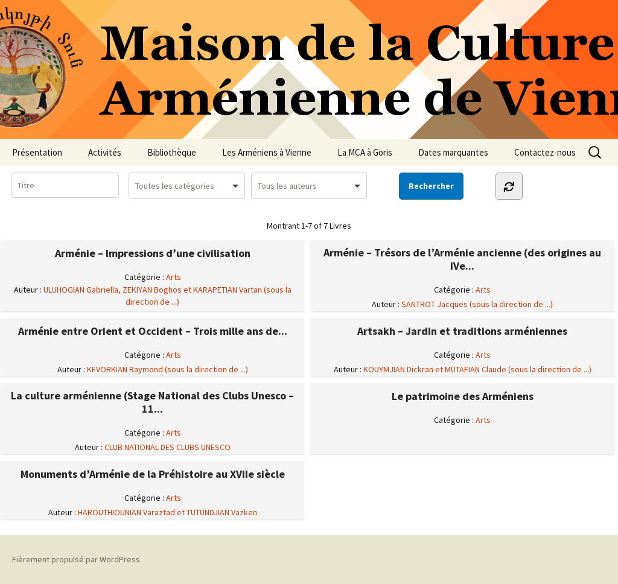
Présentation (37, 152)
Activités (104, 152)
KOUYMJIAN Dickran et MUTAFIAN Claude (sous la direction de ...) (477, 369)
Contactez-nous (545, 152)
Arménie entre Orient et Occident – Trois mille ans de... (152, 331)
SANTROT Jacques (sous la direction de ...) (477, 304)
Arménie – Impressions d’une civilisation (152, 253)
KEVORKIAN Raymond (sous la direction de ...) (167, 369)
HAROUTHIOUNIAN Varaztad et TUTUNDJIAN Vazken (167, 512)
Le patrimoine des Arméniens (463, 396)
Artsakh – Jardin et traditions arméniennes (462, 331)
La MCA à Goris (364, 152)
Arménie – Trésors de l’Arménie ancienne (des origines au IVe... (462, 259)
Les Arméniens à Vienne (266, 152)
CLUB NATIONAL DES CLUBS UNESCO (167, 447)
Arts (173, 276)
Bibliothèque (171, 152)
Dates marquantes (453, 152)
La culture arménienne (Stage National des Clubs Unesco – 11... (152, 402)
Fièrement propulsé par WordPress (76, 559)
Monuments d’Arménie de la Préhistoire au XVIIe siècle (153, 474)
